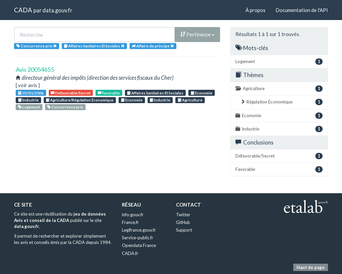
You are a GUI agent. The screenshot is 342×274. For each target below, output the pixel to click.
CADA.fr (130, 253)
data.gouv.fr (57, 10)
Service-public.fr (137, 237)
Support (184, 230)
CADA (23, 10)
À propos (255, 10)
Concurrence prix (65, 107)
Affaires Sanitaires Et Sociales (155, 93)
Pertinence (197, 34)
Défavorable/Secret (71, 93)
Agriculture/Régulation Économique (80, 100)
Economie (201, 93)
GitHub (183, 222)
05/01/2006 (31, 93)
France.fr (130, 222)
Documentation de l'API (302, 10)
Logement (29, 107)
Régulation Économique (281, 102)
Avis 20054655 (35, 69)
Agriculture (190, 100)
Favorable (109, 93)
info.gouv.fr (133, 214)
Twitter (183, 214)
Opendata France (139, 245)
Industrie (28, 100)
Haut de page (311, 267)
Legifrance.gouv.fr (139, 230)
